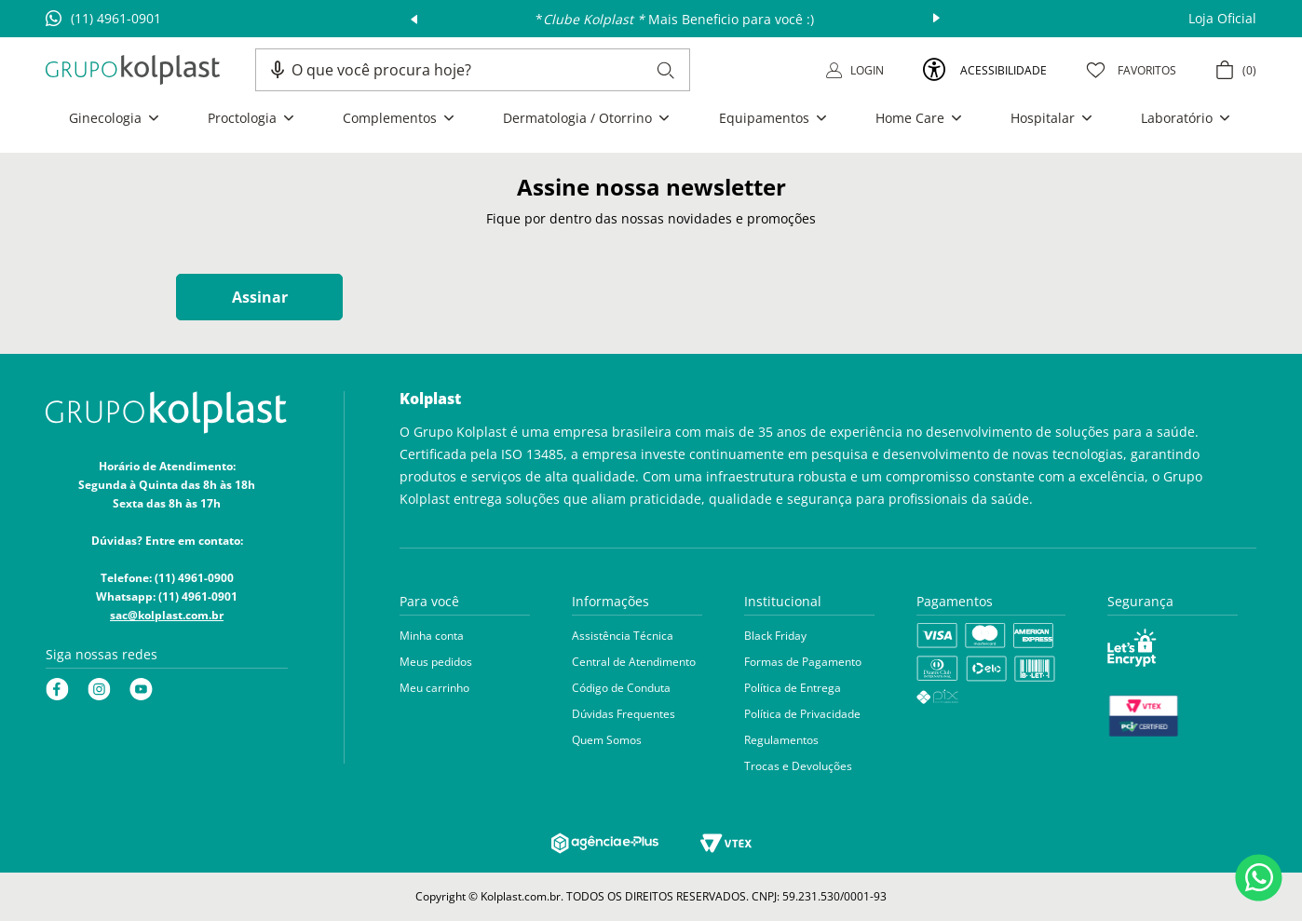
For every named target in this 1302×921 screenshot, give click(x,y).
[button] (277, 70)
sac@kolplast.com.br (167, 615)
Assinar (260, 297)
